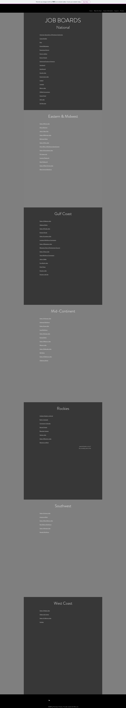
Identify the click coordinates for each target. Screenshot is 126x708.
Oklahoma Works (44, 360)
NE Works (42, 353)
